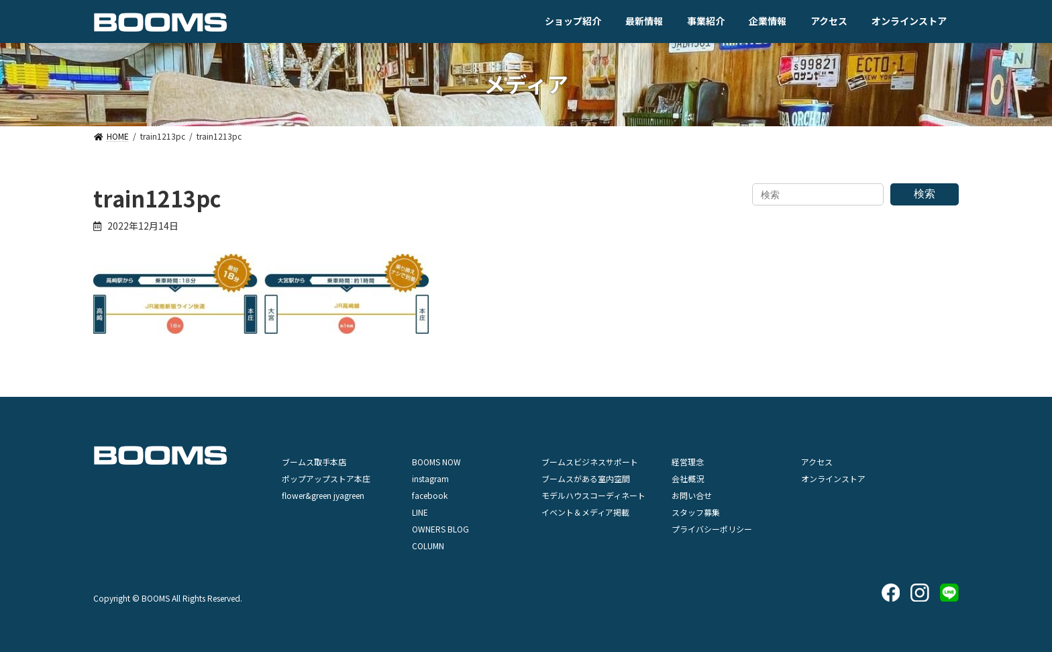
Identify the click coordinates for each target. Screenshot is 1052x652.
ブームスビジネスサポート (589, 461)
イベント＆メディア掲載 (585, 512)
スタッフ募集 (696, 512)
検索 (924, 193)
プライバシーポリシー (712, 528)
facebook (430, 495)
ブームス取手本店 (314, 461)
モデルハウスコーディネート (593, 495)
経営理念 (688, 461)
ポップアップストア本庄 (326, 478)
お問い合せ (692, 495)
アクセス (817, 461)
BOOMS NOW (436, 461)
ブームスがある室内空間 (585, 478)
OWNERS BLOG (440, 528)
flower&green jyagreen (323, 495)
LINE (420, 512)
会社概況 (688, 478)
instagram (430, 478)
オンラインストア (833, 478)
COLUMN (428, 545)
